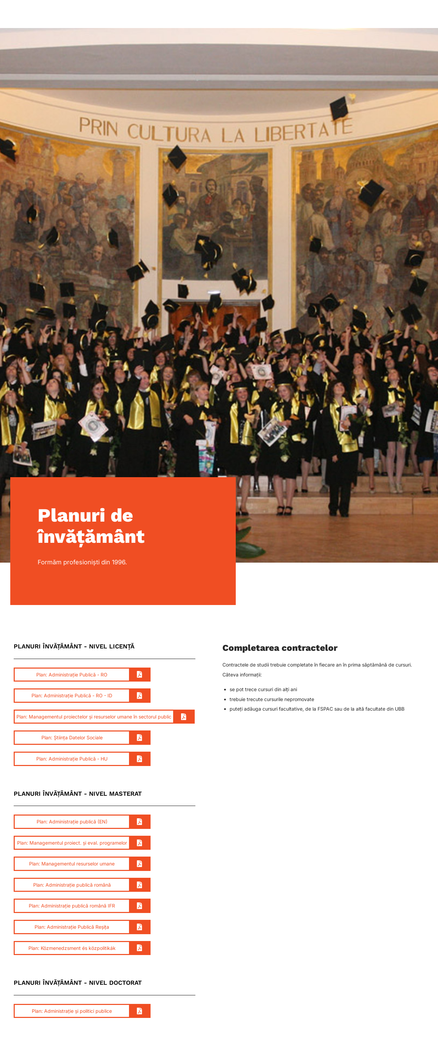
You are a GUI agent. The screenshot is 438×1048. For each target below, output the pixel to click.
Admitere (372, 14)
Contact (406, 14)
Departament (187, 14)
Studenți (148, 14)
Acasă (118, 14)
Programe (228, 14)
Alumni (340, 14)
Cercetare (265, 14)
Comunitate (304, 14)
